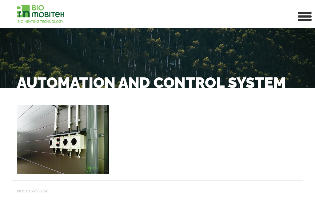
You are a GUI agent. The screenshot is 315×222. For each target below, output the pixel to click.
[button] (304, 16)
